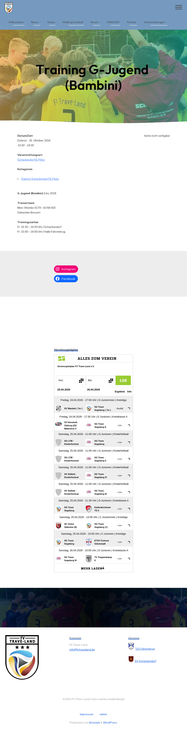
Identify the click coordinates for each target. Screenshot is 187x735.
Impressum (86, 714)
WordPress (110, 722)
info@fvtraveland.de (82, 649)
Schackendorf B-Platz (31, 159)
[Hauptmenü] (178, 7)
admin (103, 714)
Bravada (94, 722)
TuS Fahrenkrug (145, 648)
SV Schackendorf (145, 661)
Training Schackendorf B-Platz (40, 178)
